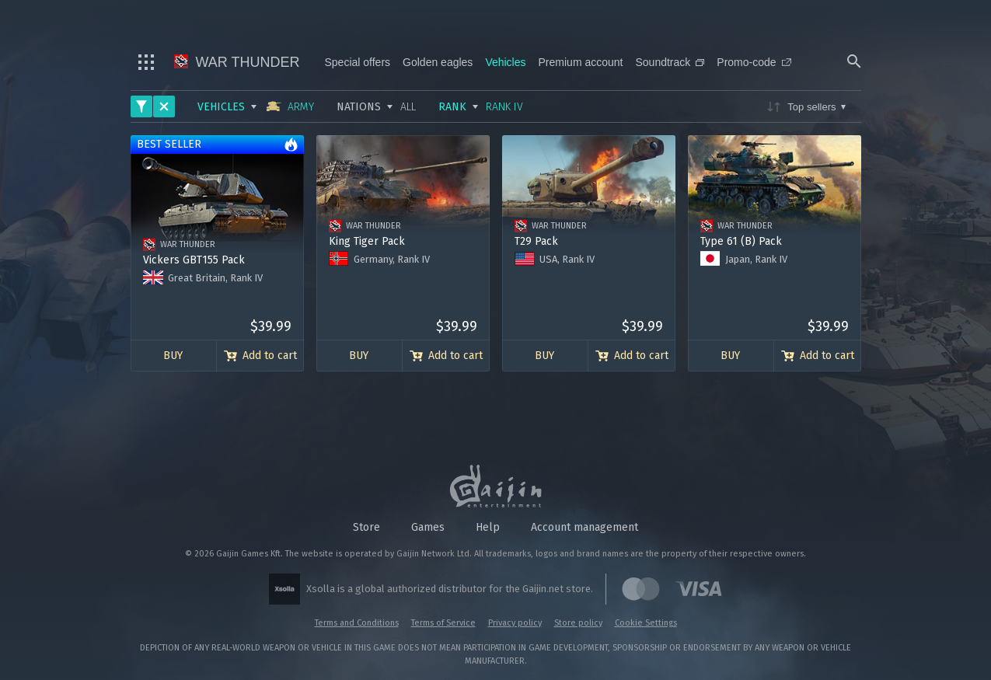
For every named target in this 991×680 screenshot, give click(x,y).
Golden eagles (438, 62)
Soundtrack (669, 62)
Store (366, 527)
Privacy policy (515, 623)
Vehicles (505, 62)
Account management (584, 527)
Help (488, 527)
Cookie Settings (646, 623)
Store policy (578, 623)
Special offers (358, 62)
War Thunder (237, 62)
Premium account (581, 62)
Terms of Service (443, 623)
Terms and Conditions (357, 623)
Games (428, 527)
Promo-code (753, 62)
